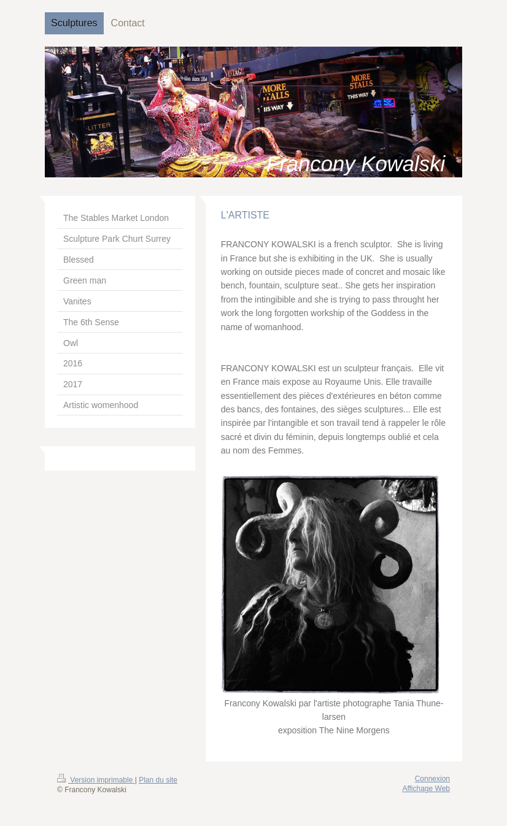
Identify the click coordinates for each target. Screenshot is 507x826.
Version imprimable (96, 780)
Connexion (432, 778)
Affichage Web (426, 788)
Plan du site (158, 780)
